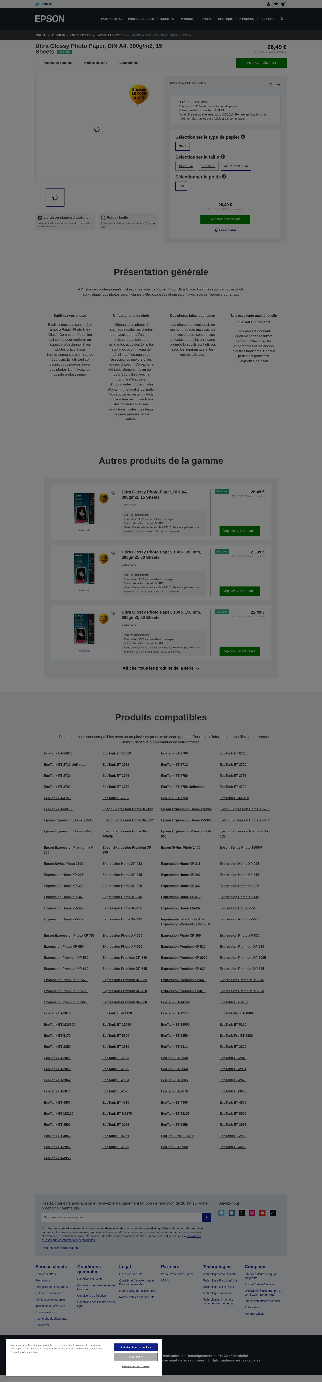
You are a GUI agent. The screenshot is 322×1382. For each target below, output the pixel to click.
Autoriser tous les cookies (136, 1347)
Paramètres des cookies (136, 1366)
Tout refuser (136, 1357)
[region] (84, 1357)
